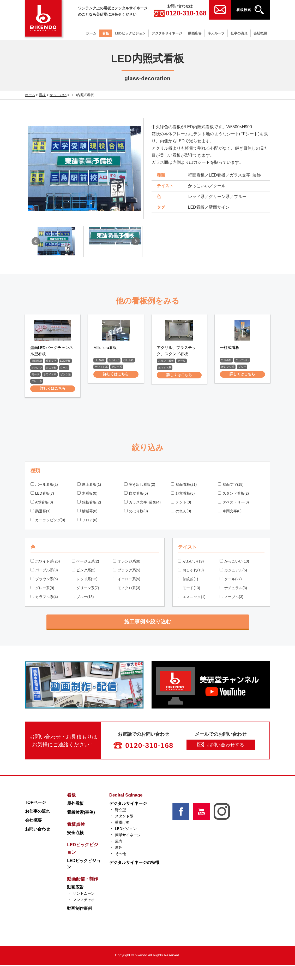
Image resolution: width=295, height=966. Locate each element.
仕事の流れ (239, 33)
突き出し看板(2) (139, 485)
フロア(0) (87, 521)
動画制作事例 (79, 909)
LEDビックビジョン (130, 33)
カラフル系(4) (44, 597)
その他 (120, 854)
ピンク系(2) (83, 571)
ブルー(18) (83, 597)
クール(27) (231, 580)
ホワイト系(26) (45, 562)
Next (135, 241)
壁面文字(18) (231, 485)
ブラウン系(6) (44, 580)
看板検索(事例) (81, 813)
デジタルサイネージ (167, 33)
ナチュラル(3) (233, 589)
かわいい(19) (191, 562)
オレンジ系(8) (126, 562)
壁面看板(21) (184, 485)
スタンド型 (124, 817)
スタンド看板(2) (233, 494)
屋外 (118, 848)
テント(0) (181, 503)
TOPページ (35, 803)
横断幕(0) (87, 512)
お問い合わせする (220, 745)
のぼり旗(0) (136, 512)
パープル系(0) (44, 571)
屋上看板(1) (89, 485)
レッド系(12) (85, 580)
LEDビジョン (126, 829)
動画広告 (195, 33)
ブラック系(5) (126, 571)
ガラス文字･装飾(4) (142, 503)
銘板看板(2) (89, 503)
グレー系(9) (42, 589)
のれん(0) (181, 512)
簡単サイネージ (128, 836)
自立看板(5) (136, 494)
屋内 (118, 842)
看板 (105, 33)
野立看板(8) (183, 494)
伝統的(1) (188, 580)
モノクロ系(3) (126, 589)
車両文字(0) (230, 512)
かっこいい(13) (234, 562)
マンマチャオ (84, 901)
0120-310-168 (180, 13)
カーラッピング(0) (48, 521)
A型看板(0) (42, 503)
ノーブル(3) (231, 597)
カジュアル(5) (233, 571)
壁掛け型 (122, 823)
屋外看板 (75, 804)
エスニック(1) (191, 597)
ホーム (91, 33)
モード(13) (189, 589)
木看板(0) (87, 494)
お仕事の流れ (37, 812)
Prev (36, 241)
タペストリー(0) (233, 503)
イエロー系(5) (126, 580)
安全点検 (75, 833)
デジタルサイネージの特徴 (134, 863)
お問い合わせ (37, 830)
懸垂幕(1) (41, 512)
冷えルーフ (216, 33)
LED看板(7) (42, 494)
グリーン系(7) (85, 589)
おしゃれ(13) (191, 571)
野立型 (120, 811)
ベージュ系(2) (85, 562)
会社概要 (260, 33)
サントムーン (84, 894)
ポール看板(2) (44, 485)
